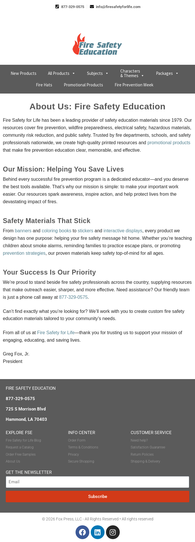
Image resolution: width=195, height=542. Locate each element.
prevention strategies (24, 253)
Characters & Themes (132, 73)
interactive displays (122, 230)
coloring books (56, 230)
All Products (62, 73)
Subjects (98, 73)
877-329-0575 (73, 297)
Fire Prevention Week (134, 85)
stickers (85, 230)
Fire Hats (44, 85)
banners (23, 230)
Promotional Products (83, 85)
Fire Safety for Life (56, 332)
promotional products (168, 142)
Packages (167, 73)
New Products (23, 73)
